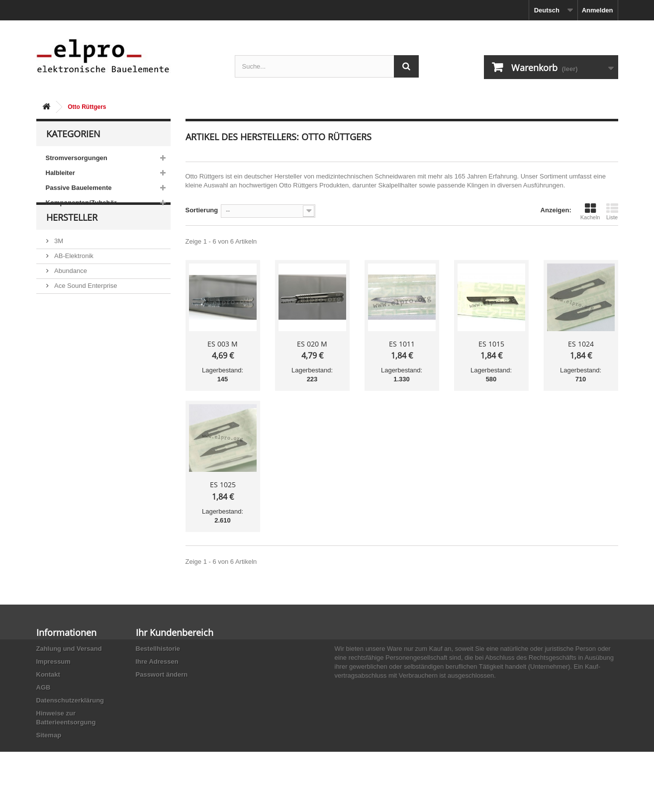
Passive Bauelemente (79, 187)
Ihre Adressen (157, 661)
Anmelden (597, 10)
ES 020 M (312, 344)
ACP (60, 319)
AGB (43, 687)
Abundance (70, 289)
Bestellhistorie (158, 648)
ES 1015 (491, 344)
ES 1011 (402, 344)
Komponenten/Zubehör (81, 202)
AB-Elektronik (73, 274)
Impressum (53, 661)
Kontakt (48, 674)
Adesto (64, 334)
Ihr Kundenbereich (174, 632)
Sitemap (49, 735)
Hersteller (71, 240)
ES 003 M (222, 344)
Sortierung (202, 210)
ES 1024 (581, 344)
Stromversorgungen (76, 158)
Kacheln (590, 211)
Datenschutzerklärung (70, 700)
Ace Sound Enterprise (85, 304)
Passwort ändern (162, 674)
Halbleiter (60, 173)
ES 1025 (223, 484)
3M (58, 259)
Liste (612, 211)
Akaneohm (69, 349)
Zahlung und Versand (69, 648)
